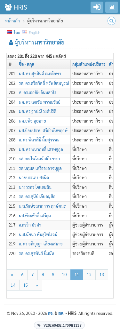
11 (77, 274)
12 (89, 274)
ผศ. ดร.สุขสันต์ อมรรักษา (40, 73)
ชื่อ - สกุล (26, 64)
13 (102, 274)
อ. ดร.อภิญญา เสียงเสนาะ (41, 243)
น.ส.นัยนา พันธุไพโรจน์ (38, 234)
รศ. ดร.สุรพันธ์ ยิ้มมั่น (36, 253)
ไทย (14, 32)
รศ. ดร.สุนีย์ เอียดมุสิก (37, 196)
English (31, 32)
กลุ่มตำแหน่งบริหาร (88, 64)
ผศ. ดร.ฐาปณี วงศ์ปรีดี (37, 111)
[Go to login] (97, 7)
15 (25, 285)
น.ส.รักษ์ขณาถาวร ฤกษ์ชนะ (42, 206)
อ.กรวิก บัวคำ (30, 224)
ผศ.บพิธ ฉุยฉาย (32, 121)
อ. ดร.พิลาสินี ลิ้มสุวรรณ (39, 139)
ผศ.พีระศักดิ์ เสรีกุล (35, 215)
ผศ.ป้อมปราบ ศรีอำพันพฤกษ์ (43, 130)
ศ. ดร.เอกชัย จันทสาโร (37, 92)
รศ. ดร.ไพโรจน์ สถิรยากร (39, 158)
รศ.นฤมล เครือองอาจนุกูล (40, 168)
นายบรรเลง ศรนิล (34, 177)
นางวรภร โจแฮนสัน (35, 187)
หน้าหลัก (12, 20)
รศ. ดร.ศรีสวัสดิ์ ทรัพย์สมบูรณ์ (44, 83)
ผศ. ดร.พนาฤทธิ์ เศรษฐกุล (41, 149)
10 (64, 274)
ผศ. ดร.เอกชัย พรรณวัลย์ (39, 102)
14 (13, 285)
